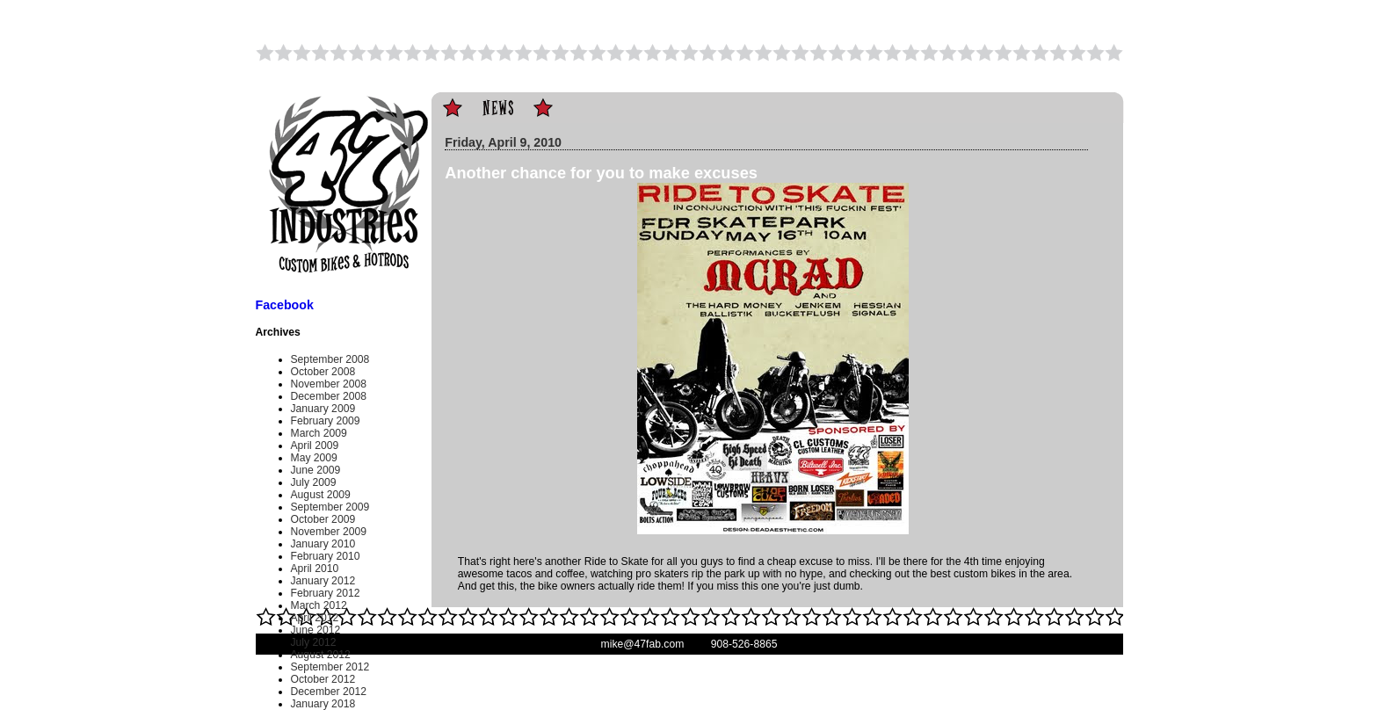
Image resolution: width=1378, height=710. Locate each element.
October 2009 (323, 519)
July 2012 (314, 642)
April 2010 (315, 568)
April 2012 (315, 618)
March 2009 (319, 433)
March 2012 (319, 605)
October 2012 (323, 679)
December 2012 (329, 691)
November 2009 (329, 531)
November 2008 (329, 384)
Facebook (285, 305)
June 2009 (316, 470)
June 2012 (316, 630)
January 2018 (323, 704)
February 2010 (325, 556)
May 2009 (314, 458)
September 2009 (330, 507)
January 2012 (323, 581)
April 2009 (315, 445)
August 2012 (321, 654)
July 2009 (314, 482)
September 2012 (330, 667)
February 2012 (325, 593)
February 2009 (325, 421)
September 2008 (330, 359)
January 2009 (323, 408)
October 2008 (323, 372)
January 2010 (323, 544)
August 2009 (321, 495)
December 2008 (329, 396)
